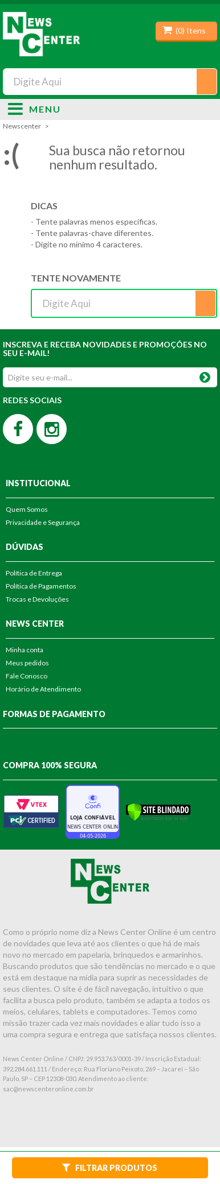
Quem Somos (27, 509)
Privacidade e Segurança (43, 522)
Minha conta (24, 649)
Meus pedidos (27, 663)
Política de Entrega (34, 573)
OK (205, 375)
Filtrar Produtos (109, 1167)
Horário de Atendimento (43, 689)
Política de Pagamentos (41, 586)
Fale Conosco (26, 676)
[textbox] (110, 81)
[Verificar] (158, 810)
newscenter (22, 126)
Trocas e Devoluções (37, 599)
